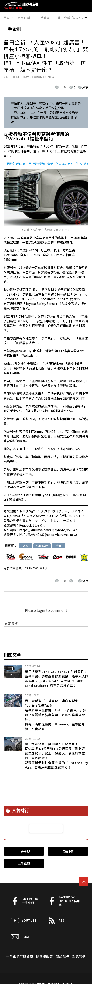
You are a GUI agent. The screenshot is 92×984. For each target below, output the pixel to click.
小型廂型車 (42, 545)
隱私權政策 (44, 956)
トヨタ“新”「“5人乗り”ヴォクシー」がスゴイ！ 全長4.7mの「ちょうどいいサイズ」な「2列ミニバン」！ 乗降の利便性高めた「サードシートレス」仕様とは (45, 516)
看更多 (46, 828)
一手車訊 (24, 851)
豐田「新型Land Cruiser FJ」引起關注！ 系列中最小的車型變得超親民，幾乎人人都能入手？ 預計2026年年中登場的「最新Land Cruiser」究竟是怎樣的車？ (56, 678)
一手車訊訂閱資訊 (19, 956)
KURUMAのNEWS (44, 77)
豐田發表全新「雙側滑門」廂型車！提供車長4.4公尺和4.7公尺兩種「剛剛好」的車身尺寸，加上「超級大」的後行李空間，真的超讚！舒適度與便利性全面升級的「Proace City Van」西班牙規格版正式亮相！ (56, 756)
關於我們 (62, 956)
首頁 (7, 18)
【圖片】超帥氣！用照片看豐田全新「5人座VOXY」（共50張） (47, 163)
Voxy (25, 545)
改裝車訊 (68, 851)
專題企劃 (23, 18)
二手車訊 (24, 863)
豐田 (58, 545)
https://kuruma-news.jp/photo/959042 (48, 530)
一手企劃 (44, 18)
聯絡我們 (79, 956)
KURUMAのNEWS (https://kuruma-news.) (49, 534)
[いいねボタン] (57, 87)
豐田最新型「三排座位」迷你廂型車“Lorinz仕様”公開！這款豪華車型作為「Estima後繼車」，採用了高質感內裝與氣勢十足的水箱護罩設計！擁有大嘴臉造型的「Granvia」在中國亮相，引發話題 (56, 714)
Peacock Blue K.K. (32, 525)
